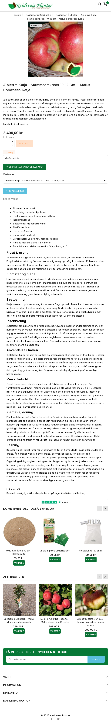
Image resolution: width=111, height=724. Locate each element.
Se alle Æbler (15, 191)
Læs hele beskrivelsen (16, 124)
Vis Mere (19, 563)
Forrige (99, 508)
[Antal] (7, 143)
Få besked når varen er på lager (24, 167)
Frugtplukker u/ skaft (91, 550)
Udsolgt (24, 143)
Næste (105, 508)
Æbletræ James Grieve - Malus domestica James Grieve (91, 622)
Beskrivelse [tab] (10, 199)
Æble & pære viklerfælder (55, 550)
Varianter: (9, 174)
